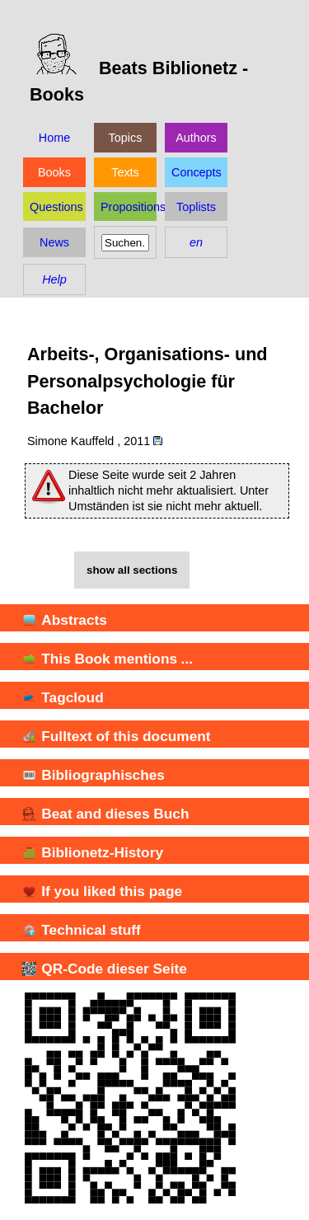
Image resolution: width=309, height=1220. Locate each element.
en (196, 242)
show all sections (132, 570)
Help (54, 279)
